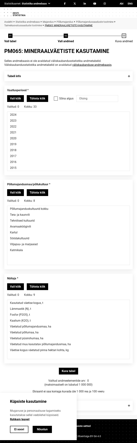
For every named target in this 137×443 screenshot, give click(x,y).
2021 (68, 132)
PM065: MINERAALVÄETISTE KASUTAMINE (69, 25)
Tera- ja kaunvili (68, 215)
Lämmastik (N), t (68, 309)
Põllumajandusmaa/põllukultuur (27, 184)
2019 (68, 144)
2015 (68, 168)
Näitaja (11, 278)
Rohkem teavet (19, 419)
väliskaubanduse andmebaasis (91, 65)
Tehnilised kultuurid (68, 221)
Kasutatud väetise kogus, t (68, 303)
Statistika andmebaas (28, 21)
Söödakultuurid (68, 238)
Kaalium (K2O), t (68, 321)
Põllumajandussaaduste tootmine (94, 21)
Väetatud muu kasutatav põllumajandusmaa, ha (68, 344)
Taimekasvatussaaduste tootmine (23, 25)
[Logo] (14, 12)
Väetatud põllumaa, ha (68, 332)
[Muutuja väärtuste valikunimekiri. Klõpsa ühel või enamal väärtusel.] (68, 141)
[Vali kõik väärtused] (15, 98)
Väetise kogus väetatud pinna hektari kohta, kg (68, 350)
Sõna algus (66, 98)
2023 (68, 121)
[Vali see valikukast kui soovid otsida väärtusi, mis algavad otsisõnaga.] (56, 99)
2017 (68, 156)
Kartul (68, 232)
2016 (68, 162)
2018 (68, 150)
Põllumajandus (65, 21)
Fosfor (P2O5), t (68, 315)
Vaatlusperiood (17, 90)
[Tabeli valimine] (10, 38)
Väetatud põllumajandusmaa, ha (68, 326)
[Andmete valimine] (66, 38)
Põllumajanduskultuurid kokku (68, 209)
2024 (68, 115)
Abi (121, 3)
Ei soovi (19, 429)
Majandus (48, 21)
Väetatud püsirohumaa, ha (68, 338)
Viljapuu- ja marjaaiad (68, 244)
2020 (68, 138)
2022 (68, 126)
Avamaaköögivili (68, 226)
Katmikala (68, 250)
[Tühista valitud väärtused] (37, 98)
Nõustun (42, 429)
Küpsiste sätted (82, 426)
